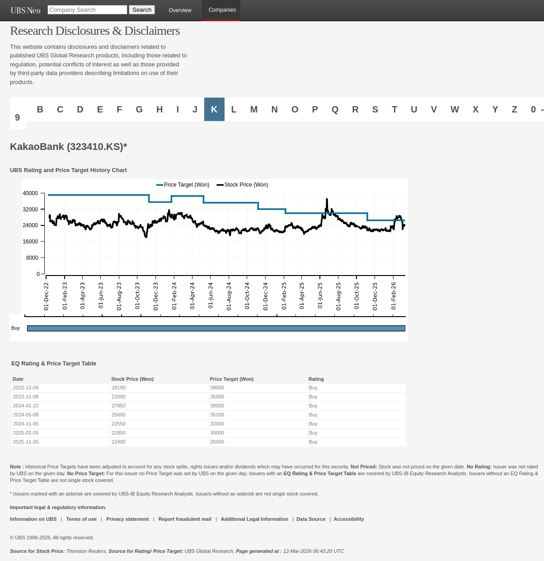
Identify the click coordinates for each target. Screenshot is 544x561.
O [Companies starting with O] (295, 109)
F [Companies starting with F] (119, 109)
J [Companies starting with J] (194, 109)
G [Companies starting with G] (139, 109)
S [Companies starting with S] (375, 109)
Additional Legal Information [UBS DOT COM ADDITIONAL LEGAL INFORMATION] (255, 519)
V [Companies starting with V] (434, 109)
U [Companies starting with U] (414, 109)
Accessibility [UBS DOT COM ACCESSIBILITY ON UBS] (348, 519)
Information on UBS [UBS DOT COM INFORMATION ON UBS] (34, 519)
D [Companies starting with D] (80, 109)
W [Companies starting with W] (454, 109)
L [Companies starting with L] (234, 109)
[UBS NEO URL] (25, 10)
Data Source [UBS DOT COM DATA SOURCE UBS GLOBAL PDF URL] (310, 519)
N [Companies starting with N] (274, 109)
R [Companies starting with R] (355, 109)
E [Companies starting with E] (100, 109)
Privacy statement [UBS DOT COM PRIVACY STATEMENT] (127, 519)
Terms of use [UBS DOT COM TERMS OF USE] (81, 519)
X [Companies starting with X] (475, 109)
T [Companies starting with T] (394, 109)
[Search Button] (142, 9)
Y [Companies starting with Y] (495, 109)
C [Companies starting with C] (60, 109)
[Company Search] (87, 9)
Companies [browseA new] (222, 10)
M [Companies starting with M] (254, 109)
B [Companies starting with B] (40, 109)
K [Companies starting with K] (214, 109)
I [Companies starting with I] (177, 109)
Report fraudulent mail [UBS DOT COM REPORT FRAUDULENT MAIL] (185, 519)
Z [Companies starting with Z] (514, 109)
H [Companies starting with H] (159, 109)
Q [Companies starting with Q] (335, 109)
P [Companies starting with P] (315, 109)
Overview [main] (180, 10)
